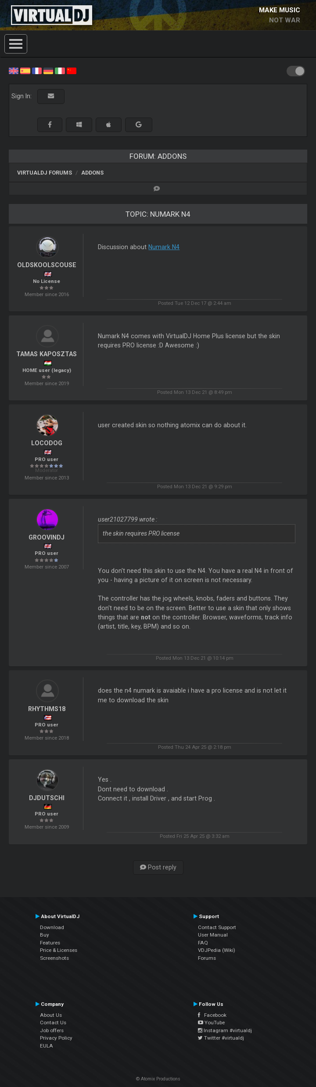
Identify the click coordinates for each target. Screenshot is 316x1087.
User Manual (213, 935)
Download (52, 927)
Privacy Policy (56, 1038)
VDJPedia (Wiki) (216, 950)
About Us (51, 1015)
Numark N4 (164, 246)
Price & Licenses (58, 950)
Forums (207, 958)
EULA (46, 1046)
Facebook (212, 1015)
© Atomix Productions (158, 1079)
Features (50, 943)
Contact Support (217, 927)
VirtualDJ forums (44, 172)
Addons (92, 172)
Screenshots (54, 958)
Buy (44, 935)
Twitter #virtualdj (221, 1038)
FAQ (203, 943)
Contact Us (53, 1022)
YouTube (211, 1022)
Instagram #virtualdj (225, 1030)
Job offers (52, 1030)
